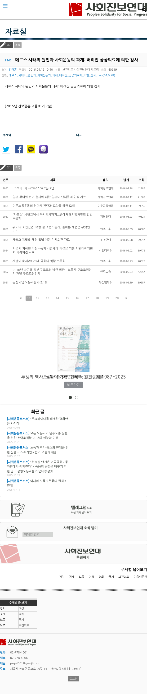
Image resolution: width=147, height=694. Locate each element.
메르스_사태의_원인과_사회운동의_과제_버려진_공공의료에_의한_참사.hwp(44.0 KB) (62, 75)
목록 (17, 45)
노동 (81, 576)
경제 (72, 576)
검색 (144, 10)
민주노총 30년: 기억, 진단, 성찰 (73, 377)
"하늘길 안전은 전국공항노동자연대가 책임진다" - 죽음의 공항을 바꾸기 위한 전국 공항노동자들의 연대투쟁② (37, 467)
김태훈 (13, 69)
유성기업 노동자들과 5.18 (30, 282)
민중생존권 (140, 576)
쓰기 (9, 45)
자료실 (16, 32)
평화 (101, 576)
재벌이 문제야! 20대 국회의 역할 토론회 (39, 261)
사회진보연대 (108, 10)
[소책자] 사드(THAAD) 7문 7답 (33, 188)
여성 (91, 576)
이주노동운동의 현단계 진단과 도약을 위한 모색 (44, 205)
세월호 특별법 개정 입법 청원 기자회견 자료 (41, 239)
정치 (62, 576)
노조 (2, 625)
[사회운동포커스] (18, 418)
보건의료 (123, 576)
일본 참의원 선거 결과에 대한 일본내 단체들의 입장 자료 (49, 197)
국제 (111, 576)
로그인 (74, 678)
